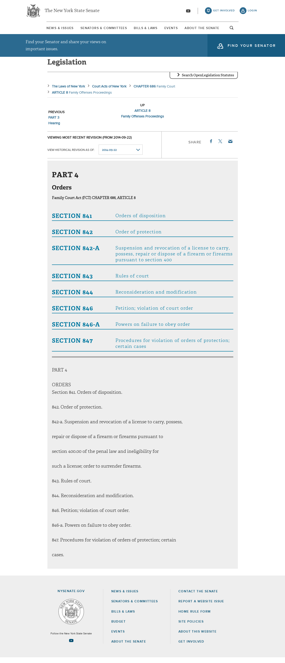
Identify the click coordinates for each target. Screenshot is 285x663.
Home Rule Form (194, 617)
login (252, 11)
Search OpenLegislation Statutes (208, 80)
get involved (224, 11)
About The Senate (218, 29)
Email (230, 146)
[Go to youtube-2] (188, 12)
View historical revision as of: (71, 155)
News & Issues (39, 29)
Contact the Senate (198, 596)
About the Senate (128, 647)
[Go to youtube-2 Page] (71, 646)
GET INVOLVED (191, 647)
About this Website (197, 637)
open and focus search (252, 30)
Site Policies (191, 627)
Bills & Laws (144, 29)
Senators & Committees (92, 29)
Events (178, 29)
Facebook (210, 146)
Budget (118, 627)
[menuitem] (39, 29)
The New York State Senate (72, 11)
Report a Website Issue (201, 606)
